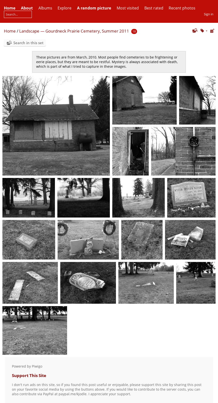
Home (10, 31)
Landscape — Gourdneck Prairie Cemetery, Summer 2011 (74, 31)
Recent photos (182, 8)
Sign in (208, 14)
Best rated (153, 8)
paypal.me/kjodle (73, 394)
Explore (64, 8)
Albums (45, 8)
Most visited (128, 8)
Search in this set (28, 42)
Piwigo (37, 366)
